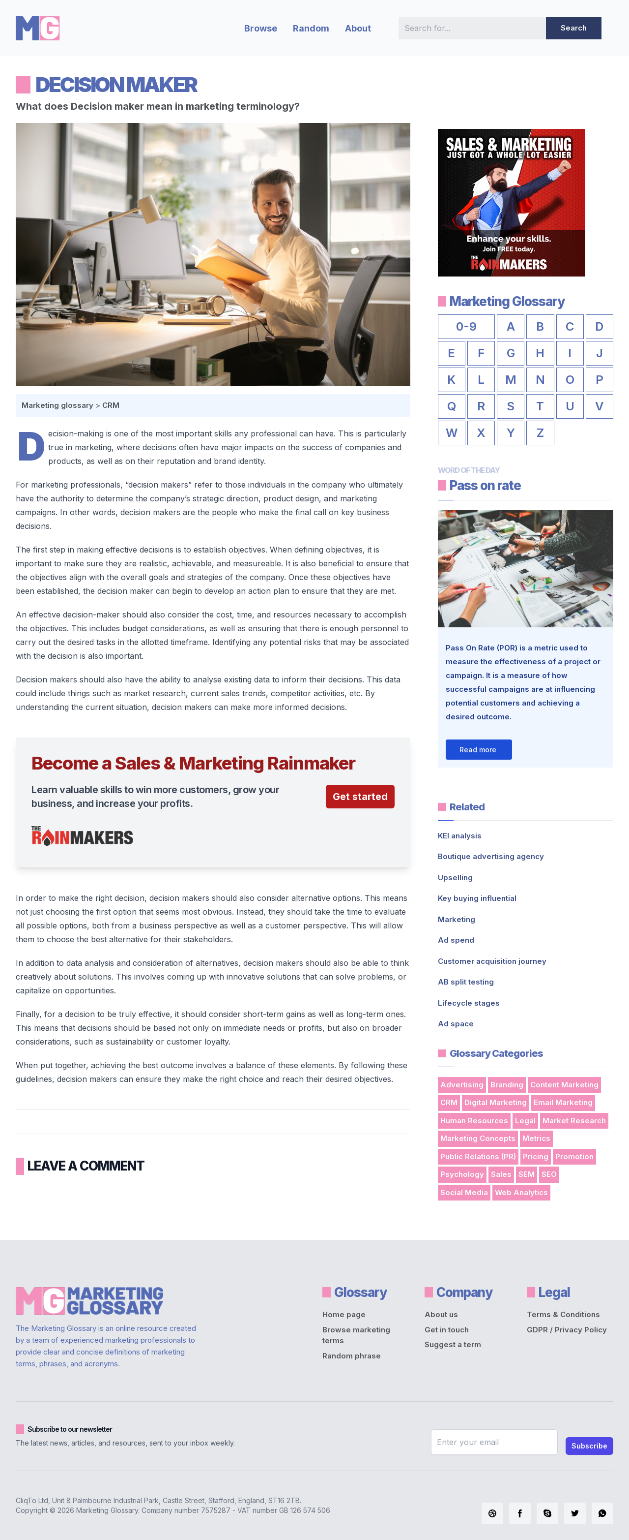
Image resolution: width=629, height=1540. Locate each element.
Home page (344, 1314)
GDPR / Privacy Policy (567, 1329)
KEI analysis (460, 835)
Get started (360, 796)
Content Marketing (564, 1084)
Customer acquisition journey (492, 961)
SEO (549, 1174)
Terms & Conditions (563, 1314)
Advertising (462, 1084)
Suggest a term (453, 1344)
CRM (110, 405)
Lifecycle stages (469, 1003)
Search (574, 27)
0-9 (466, 326)
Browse (260, 28)
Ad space (456, 1023)
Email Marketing (563, 1102)
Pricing (535, 1156)
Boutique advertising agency (491, 856)
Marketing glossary (57, 405)
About (358, 28)
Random (311, 28)
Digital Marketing (495, 1102)
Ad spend (456, 940)
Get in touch (447, 1329)
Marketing (456, 919)
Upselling (455, 877)
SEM (526, 1174)
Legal (525, 1120)
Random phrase (351, 1355)
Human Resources (474, 1120)
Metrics (536, 1138)
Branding (506, 1084)
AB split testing (466, 981)
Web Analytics (521, 1192)
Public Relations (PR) (478, 1156)
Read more (477, 749)
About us (441, 1314)
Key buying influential (477, 898)
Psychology (462, 1174)
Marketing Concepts (477, 1138)
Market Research (574, 1120)
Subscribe (589, 1446)
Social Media (464, 1192)
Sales (501, 1174)
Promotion (574, 1156)
